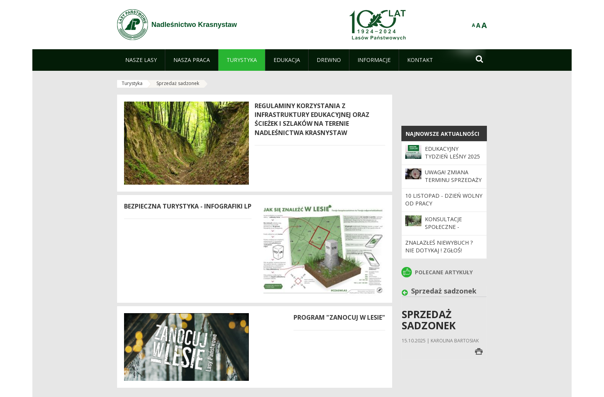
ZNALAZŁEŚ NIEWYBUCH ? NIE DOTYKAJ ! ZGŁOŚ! (439, 246)
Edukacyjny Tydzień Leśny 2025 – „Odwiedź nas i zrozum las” (452, 160)
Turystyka (132, 83)
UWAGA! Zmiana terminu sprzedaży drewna (453, 180)
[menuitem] (141, 60)
